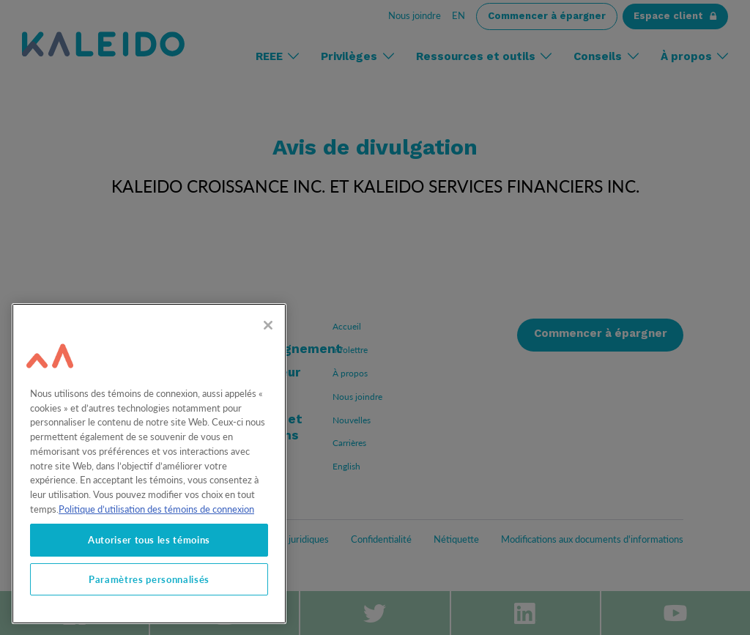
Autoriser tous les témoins (149, 540)
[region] (149, 463)
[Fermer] (268, 325)
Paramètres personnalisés (149, 579)
